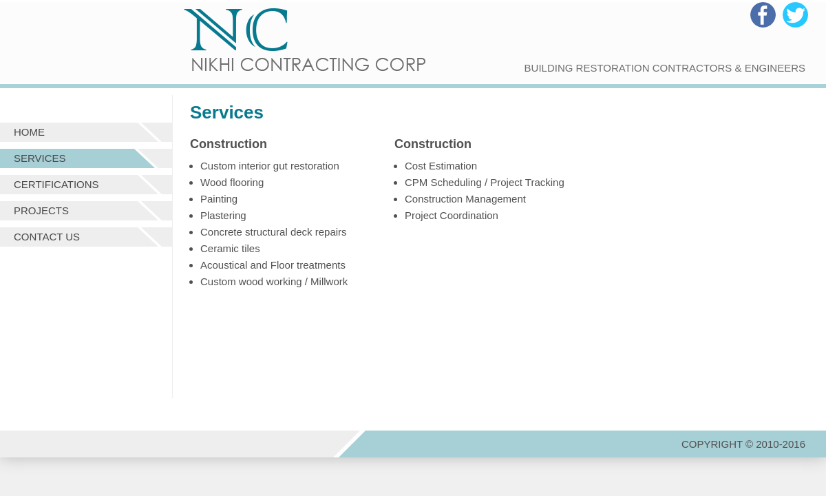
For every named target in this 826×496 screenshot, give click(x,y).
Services (40, 158)
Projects (41, 210)
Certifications (56, 184)
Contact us (47, 236)
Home (29, 132)
